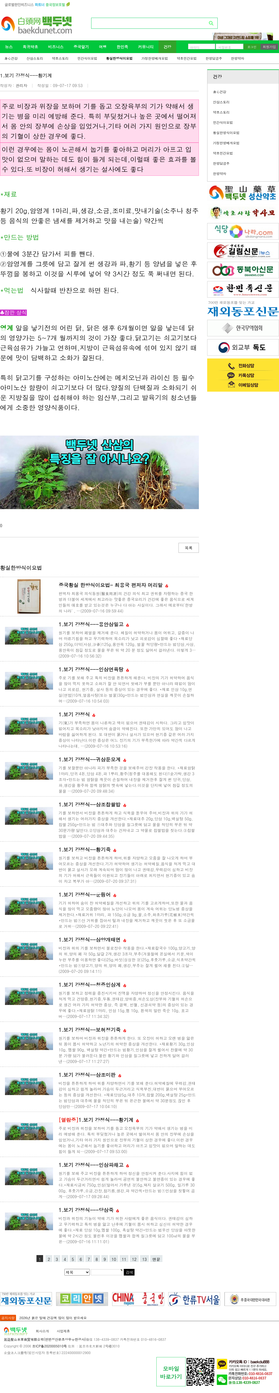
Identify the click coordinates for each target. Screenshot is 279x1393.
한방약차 (237, 58)
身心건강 (11, 58)
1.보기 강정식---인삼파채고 (94, 1165)
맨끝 (156, 1259)
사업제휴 (63, 1331)
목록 (189, 548)
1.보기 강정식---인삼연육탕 (94, 669)
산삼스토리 (35, 58)
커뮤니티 (146, 46)
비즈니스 (56, 46)
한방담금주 (214, 58)
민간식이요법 (87, 58)
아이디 (194, 47)
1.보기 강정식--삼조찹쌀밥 (92, 804)
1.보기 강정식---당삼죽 (89, 1210)
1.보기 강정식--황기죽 (87, 849)
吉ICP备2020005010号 (49, 1346)
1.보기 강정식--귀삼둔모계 (92, 759)
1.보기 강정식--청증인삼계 (92, 985)
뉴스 (9, 46)
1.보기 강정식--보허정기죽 (92, 1030)
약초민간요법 (187, 58)
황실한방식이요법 (119, 58)
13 (144, 1259)
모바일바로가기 (171, 1373)
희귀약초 (30, 46)
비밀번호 (225, 47)
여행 (103, 46)
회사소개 (42, 1331)
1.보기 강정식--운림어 (87, 894)
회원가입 (269, 46)
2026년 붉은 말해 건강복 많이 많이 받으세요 (53, 1317)
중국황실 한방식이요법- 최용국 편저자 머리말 (113, 585)
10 (114, 1259)
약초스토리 (60, 58)
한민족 (122, 46)
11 (124, 1259)
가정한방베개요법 (154, 58)
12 (134, 1259)
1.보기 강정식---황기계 (99, 1120)
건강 (167, 46)
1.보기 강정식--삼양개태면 (92, 939)
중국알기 (81, 46)
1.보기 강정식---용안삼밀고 (94, 624)
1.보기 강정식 (77, 714)
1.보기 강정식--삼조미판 (90, 1075)
